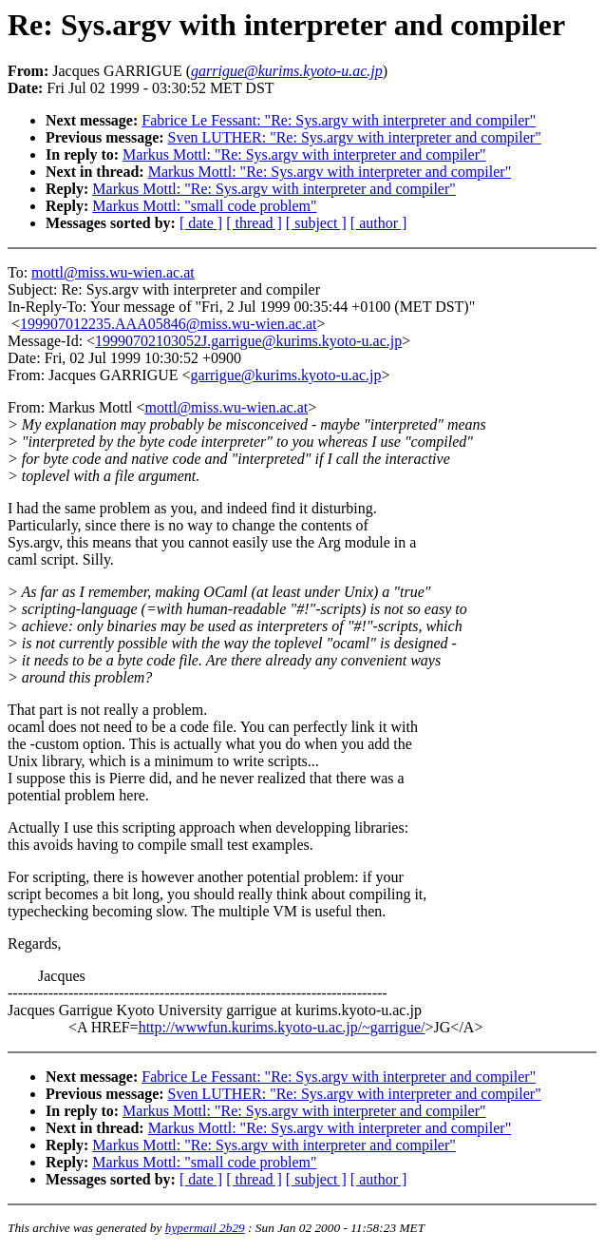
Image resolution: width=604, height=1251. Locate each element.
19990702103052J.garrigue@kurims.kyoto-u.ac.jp (248, 341)
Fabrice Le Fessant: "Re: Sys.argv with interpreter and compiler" (339, 120)
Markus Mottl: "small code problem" (204, 206)
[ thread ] (254, 223)
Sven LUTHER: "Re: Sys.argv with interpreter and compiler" (354, 137)
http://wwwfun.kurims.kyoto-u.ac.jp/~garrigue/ (282, 1027)
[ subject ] (316, 223)
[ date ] (200, 223)
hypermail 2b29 (205, 1228)
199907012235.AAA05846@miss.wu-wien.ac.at (168, 324)
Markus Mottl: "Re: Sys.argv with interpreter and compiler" (304, 154)
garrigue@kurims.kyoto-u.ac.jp (286, 375)
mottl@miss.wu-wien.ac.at (113, 272)
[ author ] (378, 223)
